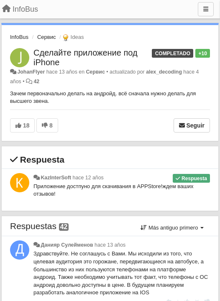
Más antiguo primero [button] (172, 227)
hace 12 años (88, 178)
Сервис (46, 37)
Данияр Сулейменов (67, 245)
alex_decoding (164, 72)
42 (36, 81)
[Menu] (206, 9)
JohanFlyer (31, 72)
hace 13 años (110, 245)
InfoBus (19, 37)
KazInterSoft (56, 178)
